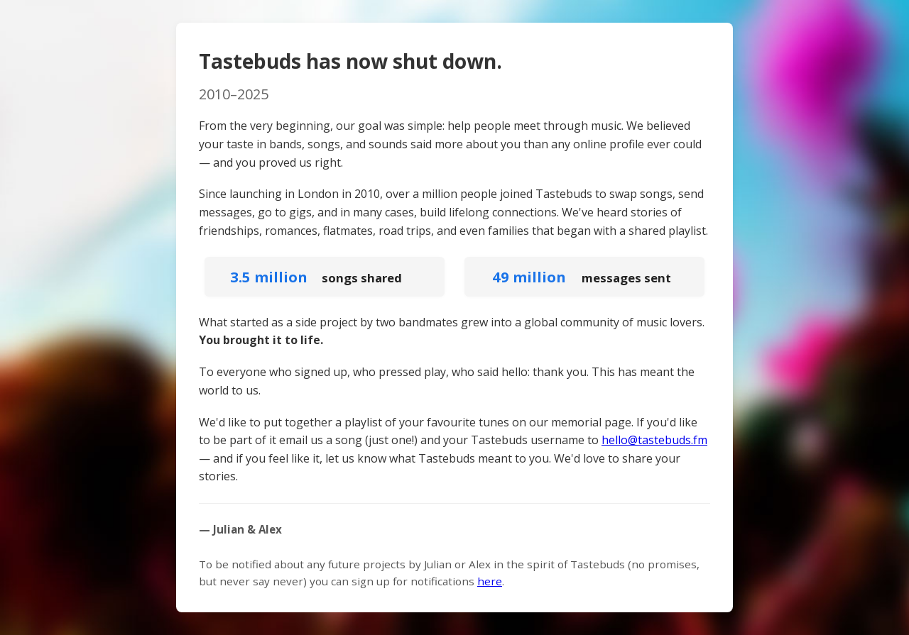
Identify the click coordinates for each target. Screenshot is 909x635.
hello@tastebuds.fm (654, 440)
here (489, 581)
